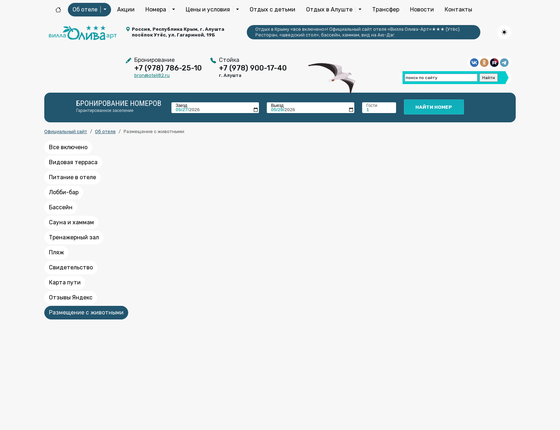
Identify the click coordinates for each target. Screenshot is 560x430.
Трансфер (385, 9)
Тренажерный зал (74, 237)
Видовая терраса (73, 162)
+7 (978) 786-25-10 (168, 68)
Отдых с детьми (272, 9)
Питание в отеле (72, 177)
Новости (422, 9)
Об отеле (105, 131)
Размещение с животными (86, 312)
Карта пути (65, 282)
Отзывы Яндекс (70, 297)
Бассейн (60, 207)
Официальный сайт (65, 131)
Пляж (56, 252)
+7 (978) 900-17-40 (253, 68)
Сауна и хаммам (71, 222)
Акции (126, 9)
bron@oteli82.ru (152, 75)
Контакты (458, 9)
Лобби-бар (64, 192)
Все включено (68, 147)
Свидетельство (71, 267)
